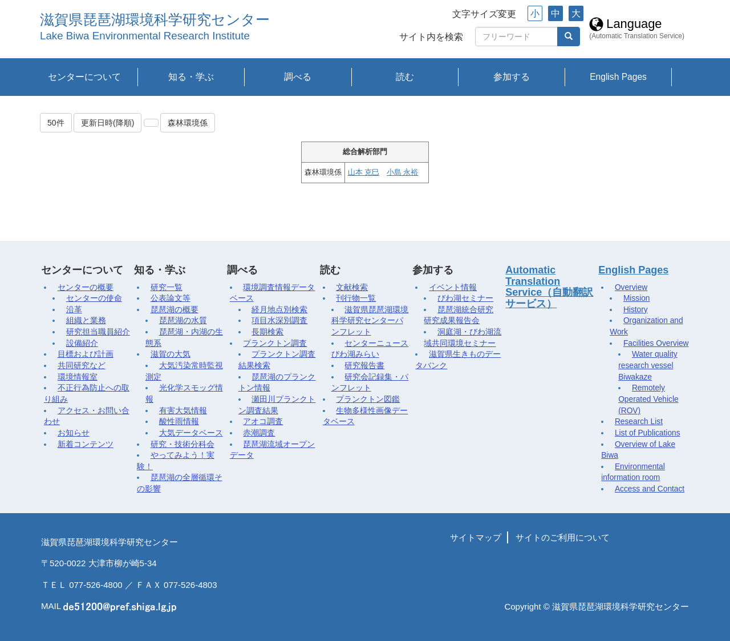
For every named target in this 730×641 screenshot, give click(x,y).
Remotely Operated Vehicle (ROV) (648, 399)
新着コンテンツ (85, 444)
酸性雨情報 (179, 421)
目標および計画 (85, 354)
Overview (631, 287)
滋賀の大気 (170, 354)
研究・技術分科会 (182, 444)
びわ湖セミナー (465, 298)
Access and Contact (649, 489)
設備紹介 (82, 343)
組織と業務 (86, 320)
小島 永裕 (402, 172)
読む (405, 77)
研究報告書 (364, 365)
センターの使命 (94, 298)
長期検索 (267, 332)
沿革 (74, 309)
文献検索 (352, 287)
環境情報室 (78, 377)
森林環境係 (188, 122)
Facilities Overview (656, 343)
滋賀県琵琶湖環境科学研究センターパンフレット (370, 320)
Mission (636, 298)
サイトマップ (475, 537)
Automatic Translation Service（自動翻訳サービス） (549, 286)
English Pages (618, 77)
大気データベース (191, 433)
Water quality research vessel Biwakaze (647, 365)
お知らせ (74, 433)
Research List (639, 421)
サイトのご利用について (563, 537)
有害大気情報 (183, 410)
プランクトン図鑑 (368, 399)
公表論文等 (170, 298)
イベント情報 (453, 287)
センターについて (84, 77)
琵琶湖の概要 (174, 309)
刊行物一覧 (356, 298)
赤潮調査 (259, 433)
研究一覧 (166, 287)
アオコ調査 (263, 421)
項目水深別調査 (279, 320)
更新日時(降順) (107, 122)
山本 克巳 (363, 172)
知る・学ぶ (191, 77)
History (635, 309)
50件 (55, 122)
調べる (297, 77)
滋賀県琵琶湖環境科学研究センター (155, 19)
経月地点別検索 (279, 309)
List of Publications (647, 433)
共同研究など (82, 365)
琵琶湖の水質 (183, 320)
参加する (511, 77)
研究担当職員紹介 (98, 332)
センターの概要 (85, 287)
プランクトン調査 (275, 343)
